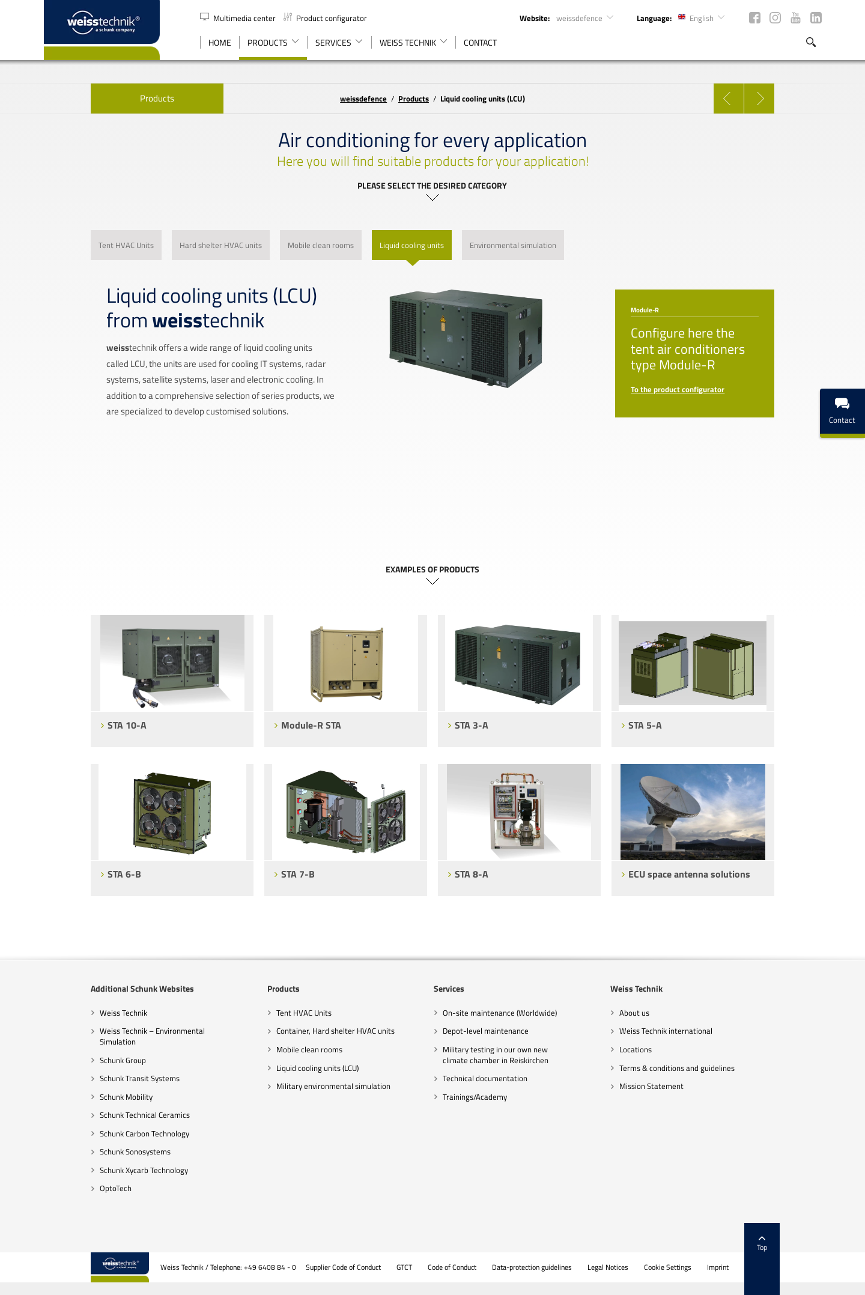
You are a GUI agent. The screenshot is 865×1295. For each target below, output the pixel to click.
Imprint (765, 1267)
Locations (659, 1049)
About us (658, 1013)
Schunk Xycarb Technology (97, 1170)
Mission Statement (675, 1086)
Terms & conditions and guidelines (700, 1068)
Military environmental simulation (309, 1086)
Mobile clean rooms (285, 1049)
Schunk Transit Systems (93, 1078)
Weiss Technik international (689, 1031)
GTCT (452, 1267)
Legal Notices (655, 1267)
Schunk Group (76, 1060)
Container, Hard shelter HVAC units (311, 1031)
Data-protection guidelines (579, 1267)
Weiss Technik (76, 1013)
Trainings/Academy (475, 1097)
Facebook (754, 17)
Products (110, 98)
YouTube (795, 17)
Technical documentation (485, 1078)
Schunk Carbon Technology (97, 1133)
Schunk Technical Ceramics (98, 1115)
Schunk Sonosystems (88, 1151)
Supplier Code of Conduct (390, 1267)
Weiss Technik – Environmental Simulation (105, 1036)
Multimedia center (239, 18)
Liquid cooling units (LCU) (293, 1068)
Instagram (775, 17)
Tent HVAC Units (280, 1013)
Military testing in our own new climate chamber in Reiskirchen (496, 1054)
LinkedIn (816, 17)
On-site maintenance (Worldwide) (500, 1013)
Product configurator (325, 18)
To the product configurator (701, 389)
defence (363, 98)
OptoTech (69, 1188)
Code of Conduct (499, 1267)
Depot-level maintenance (486, 1031)
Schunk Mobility (79, 1097)
